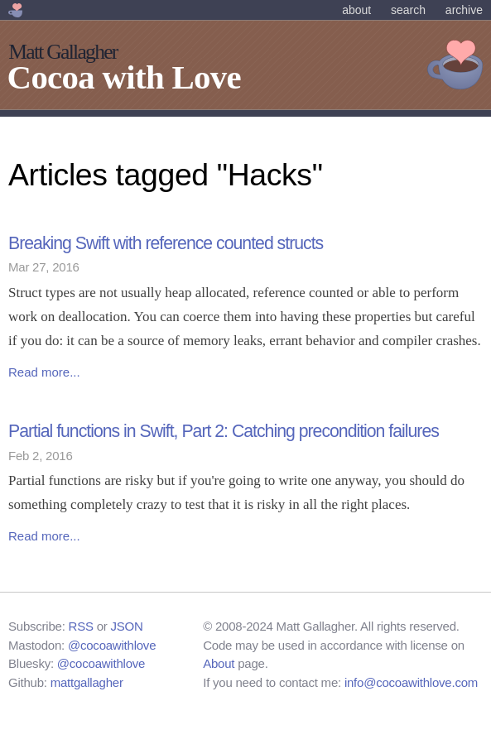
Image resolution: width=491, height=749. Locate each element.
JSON (127, 626)
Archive (464, 10)
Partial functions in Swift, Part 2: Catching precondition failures (223, 431)
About (356, 10)
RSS (81, 626)
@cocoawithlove (112, 645)
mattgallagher (87, 682)
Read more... (44, 372)
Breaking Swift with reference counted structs (165, 243)
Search (408, 10)
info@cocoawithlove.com (411, 682)
